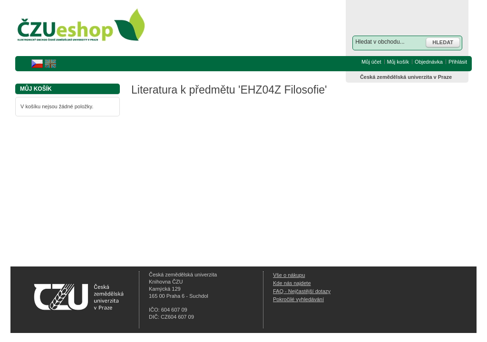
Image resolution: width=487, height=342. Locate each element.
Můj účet (371, 62)
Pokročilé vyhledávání (298, 299)
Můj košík (398, 62)
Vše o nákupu (289, 275)
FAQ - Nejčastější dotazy (302, 291)
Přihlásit (457, 62)
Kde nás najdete (292, 283)
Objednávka (429, 62)
